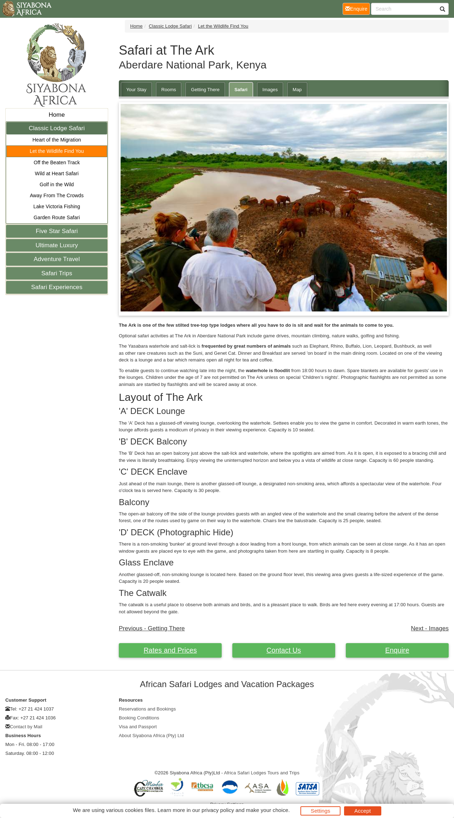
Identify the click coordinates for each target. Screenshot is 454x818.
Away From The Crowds (57, 195)
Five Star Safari (57, 231)
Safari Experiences (56, 287)
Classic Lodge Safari (57, 128)
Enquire (397, 650)
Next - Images (430, 628)
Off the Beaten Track (57, 162)
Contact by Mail (26, 726)
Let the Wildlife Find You (57, 151)
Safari (241, 89)
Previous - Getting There (152, 628)
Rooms (168, 89)
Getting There (205, 89)
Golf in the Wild (57, 184)
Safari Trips (56, 273)
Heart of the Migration (57, 140)
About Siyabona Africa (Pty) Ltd (151, 735)
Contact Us (283, 650)
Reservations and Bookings (147, 709)
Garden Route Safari (57, 217)
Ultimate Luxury (56, 245)
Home (57, 114)
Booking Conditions (139, 717)
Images (270, 89)
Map (297, 89)
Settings (320, 811)
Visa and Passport (138, 726)
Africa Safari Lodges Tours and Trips (261, 772)
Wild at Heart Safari (56, 173)
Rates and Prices (170, 650)
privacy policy (217, 810)
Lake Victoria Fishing (56, 206)
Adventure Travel (57, 259)
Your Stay (136, 89)
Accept (362, 811)
